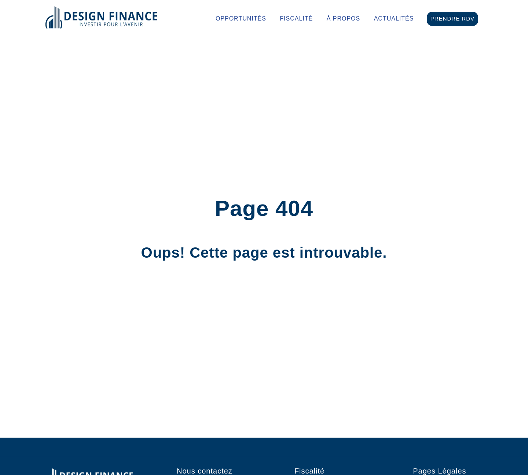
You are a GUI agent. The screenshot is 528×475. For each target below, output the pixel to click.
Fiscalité (296, 19)
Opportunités (241, 19)
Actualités (394, 19)
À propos (343, 19)
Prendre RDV (452, 18)
